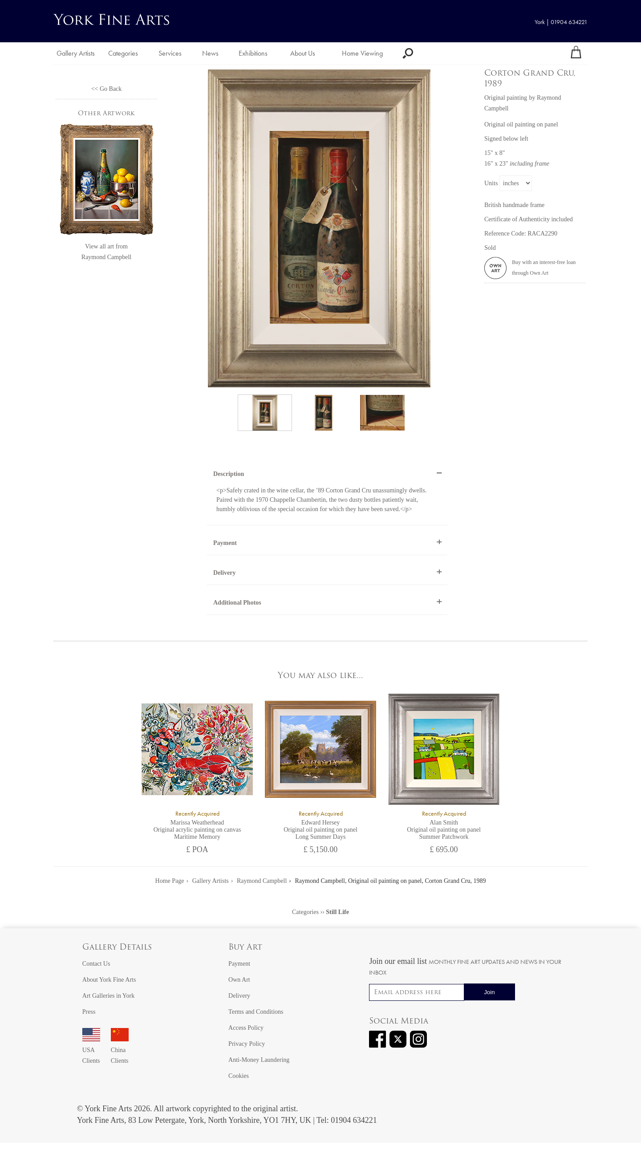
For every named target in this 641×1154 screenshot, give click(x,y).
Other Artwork (106, 113)
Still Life (337, 912)
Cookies (238, 1076)
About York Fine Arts (109, 979)
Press (89, 1011)
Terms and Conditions (255, 1011)
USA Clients (91, 1050)
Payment (225, 543)
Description (228, 474)
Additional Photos (237, 602)
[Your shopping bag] (576, 53)
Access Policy (246, 1027)
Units (491, 183)
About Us (302, 53)
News (210, 53)
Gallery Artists (76, 53)
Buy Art (245, 947)
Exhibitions (253, 53)
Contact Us (96, 963)
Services (170, 53)
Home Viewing (362, 53)
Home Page (169, 881)
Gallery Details (117, 947)
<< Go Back (106, 88)
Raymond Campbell (106, 257)
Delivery (224, 572)
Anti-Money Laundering (258, 1059)
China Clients (120, 1050)
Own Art (239, 979)
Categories (123, 53)
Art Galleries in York (108, 995)
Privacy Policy (246, 1043)
